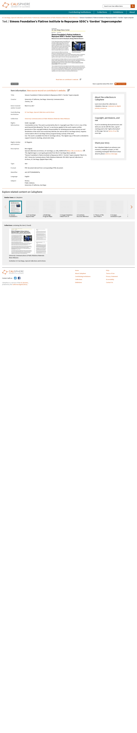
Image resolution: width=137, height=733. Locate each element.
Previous (5, 206)
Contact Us (109, 282)
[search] (133, 6)
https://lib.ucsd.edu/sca (74, 151)
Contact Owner (120, 84)
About (132, 12)
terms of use (113, 131)
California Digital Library (19, 284)
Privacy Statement (112, 276)
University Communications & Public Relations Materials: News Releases (55, 18)
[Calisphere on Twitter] (15, 278)
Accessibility (110, 279)
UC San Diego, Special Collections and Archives (17, 18)
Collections (102, 12)
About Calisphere (80, 273)
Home (77, 270)
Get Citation (14, 84)
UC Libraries (24, 283)
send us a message (111, 154)
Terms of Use (110, 273)
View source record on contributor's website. (46, 90)
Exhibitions (118, 12)
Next (132, 206)
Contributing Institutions (80, 12)
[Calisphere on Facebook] (19, 278)
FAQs (107, 270)
